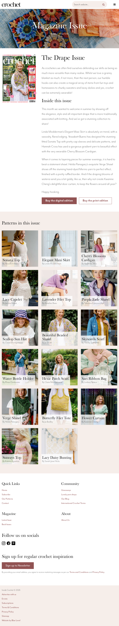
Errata (4, 598)
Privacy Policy (98, 572)
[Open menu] (114, 4)
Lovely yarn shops (69, 494)
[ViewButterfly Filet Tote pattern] (59, 407)
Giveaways (66, 490)
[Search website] (89, 4)
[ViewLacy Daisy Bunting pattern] (59, 446)
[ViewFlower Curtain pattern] (99, 407)
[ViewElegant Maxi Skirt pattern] (59, 248)
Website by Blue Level (11, 620)
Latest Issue (7, 520)
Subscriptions (7, 603)
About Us (65, 520)
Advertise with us (9, 594)
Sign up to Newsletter (18, 565)
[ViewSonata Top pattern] (20, 248)
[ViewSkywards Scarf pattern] (99, 328)
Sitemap (5, 616)
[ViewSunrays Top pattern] (20, 446)
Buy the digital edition (59, 200)
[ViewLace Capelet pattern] (20, 288)
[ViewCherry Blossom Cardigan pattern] (99, 248)
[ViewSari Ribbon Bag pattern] (99, 367)
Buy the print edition (95, 200)
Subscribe (6, 494)
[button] (103, 4)
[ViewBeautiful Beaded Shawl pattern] (59, 328)
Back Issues (6, 524)
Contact (5, 503)
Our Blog (65, 499)
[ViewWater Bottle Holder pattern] (20, 367)
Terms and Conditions (79, 572)
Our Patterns (7, 499)
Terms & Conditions (10, 607)
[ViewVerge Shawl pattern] (20, 407)
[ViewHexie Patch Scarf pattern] (59, 367)
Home (53, 34)
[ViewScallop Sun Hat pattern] (20, 328)
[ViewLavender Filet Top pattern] (59, 288)
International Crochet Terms (73, 503)
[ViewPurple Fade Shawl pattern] (99, 288)
